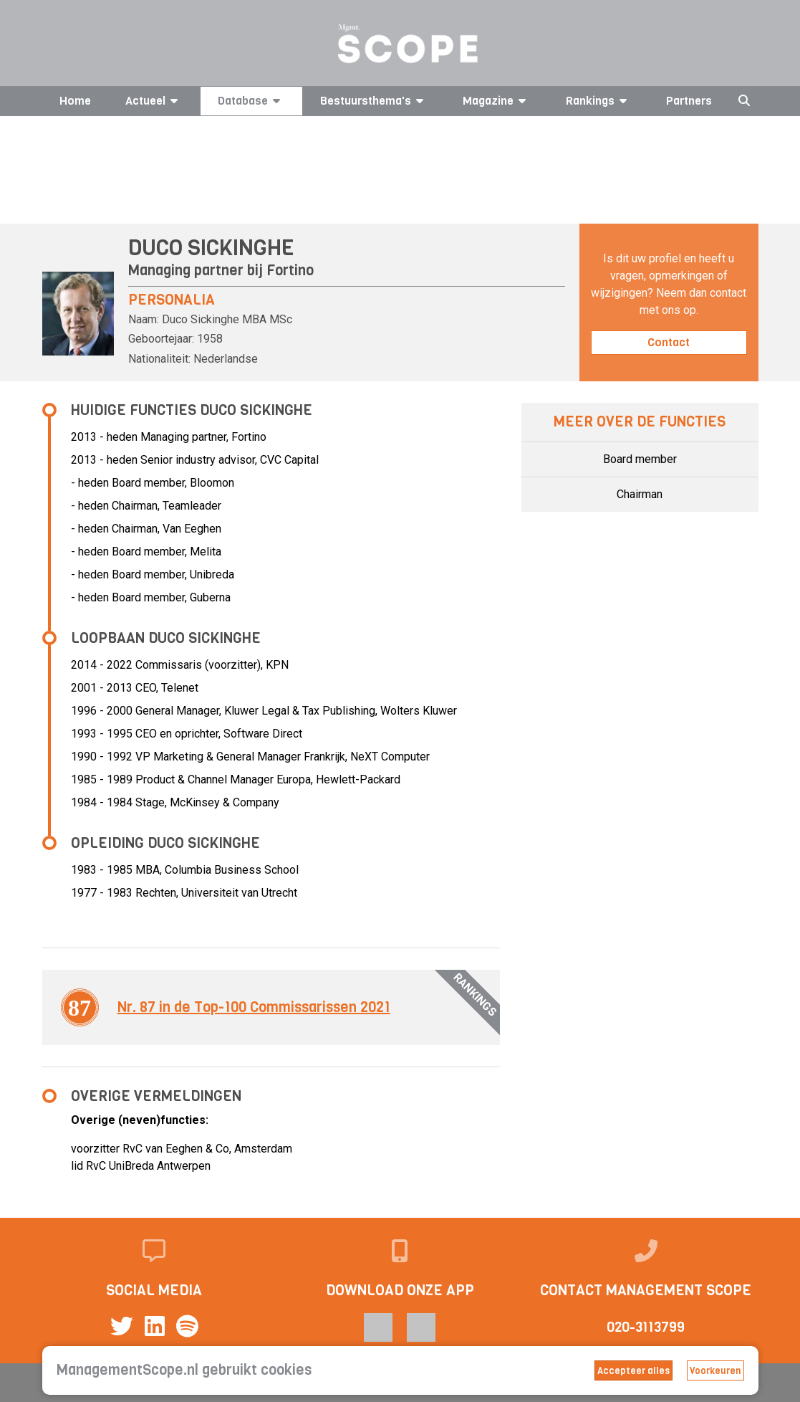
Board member (640, 459)
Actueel (154, 100)
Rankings (599, 100)
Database (251, 100)
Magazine (497, 100)
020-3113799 (646, 1327)
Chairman (639, 494)
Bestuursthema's (374, 100)
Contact (668, 342)
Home (75, 100)
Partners (689, 100)
